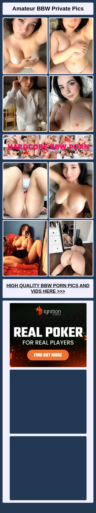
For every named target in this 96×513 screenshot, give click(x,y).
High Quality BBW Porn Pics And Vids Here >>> (47, 288)
